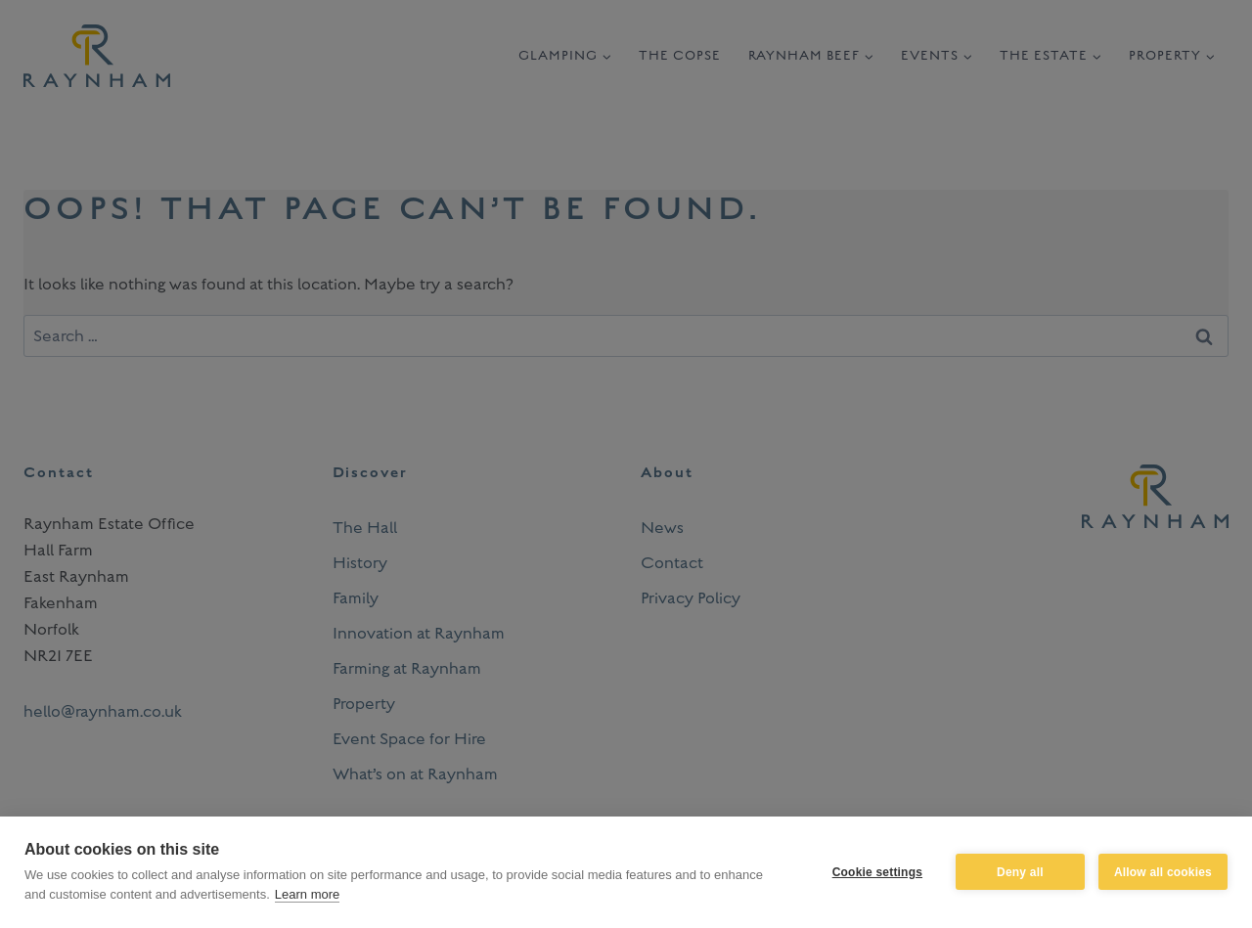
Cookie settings (877, 872)
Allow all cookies (1163, 872)
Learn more (307, 894)
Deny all (1020, 872)
